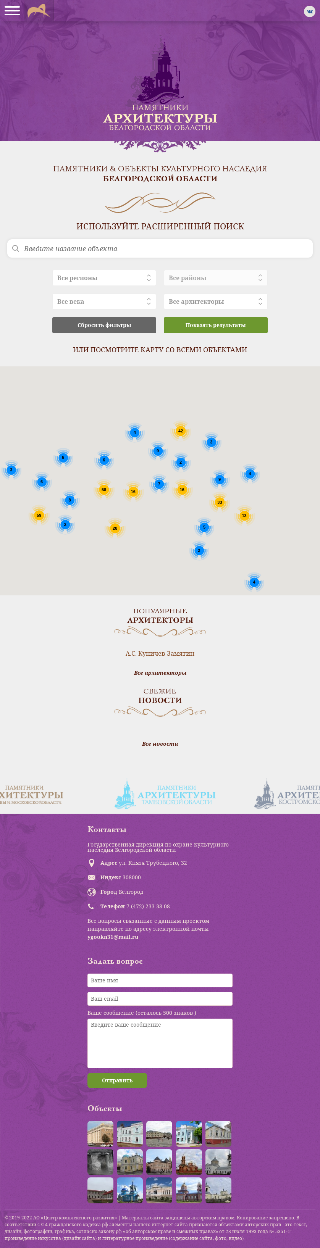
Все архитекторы (160, 673)
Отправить (117, 1080)
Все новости (160, 744)
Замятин (180, 653)
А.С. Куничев (145, 653)
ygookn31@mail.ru (112, 936)
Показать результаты (216, 325)
